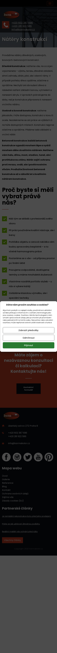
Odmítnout (29, 337)
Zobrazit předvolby (28, 330)
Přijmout (28, 345)
